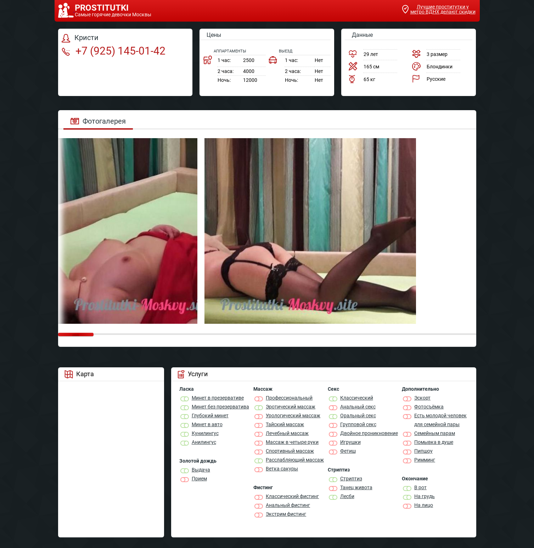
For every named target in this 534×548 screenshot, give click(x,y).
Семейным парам (434, 433)
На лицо (423, 505)
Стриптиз (351, 478)
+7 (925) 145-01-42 (113, 51)
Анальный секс (358, 406)
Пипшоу (423, 451)
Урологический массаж (293, 415)
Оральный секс (358, 415)
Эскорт (422, 398)
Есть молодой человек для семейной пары (440, 420)
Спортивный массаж (290, 451)
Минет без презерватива (220, 406)
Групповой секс (358, 424)
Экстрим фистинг (286, 514)
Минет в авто (207, 424)
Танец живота (356, 487)
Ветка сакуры (282, 468)
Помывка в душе (433, 442)
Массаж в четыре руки (292, 442)
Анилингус (204, 442)
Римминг (424, 460)
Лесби (347, 496)
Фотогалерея (98, 121)
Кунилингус (205, 433)
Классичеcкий (356, 398)
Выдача (201, 470)
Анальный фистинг (288, 505)
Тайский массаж (285, 424)
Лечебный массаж (287, 433)
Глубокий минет (210, 415)
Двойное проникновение (369, 433)
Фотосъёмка (429, 406)
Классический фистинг (292, 496)
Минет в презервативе (218, 398)
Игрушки (350, 442)
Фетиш (348, 451)
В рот (420, 487)
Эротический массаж (290, 406)
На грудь (424, 496)
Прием (199, 478)
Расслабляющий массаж (295, 460)
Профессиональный (289, 398)
